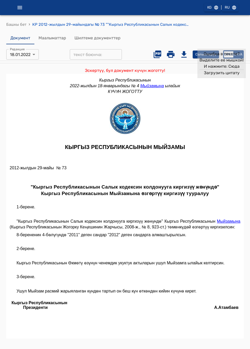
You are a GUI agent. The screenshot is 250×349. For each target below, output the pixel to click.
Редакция (17, 49)
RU (230, 7)
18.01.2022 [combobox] (20, 54)
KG (212, 7)
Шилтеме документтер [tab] (97, 38)
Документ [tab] (20, 38)
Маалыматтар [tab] (52, 38)
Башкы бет (16, 24)
